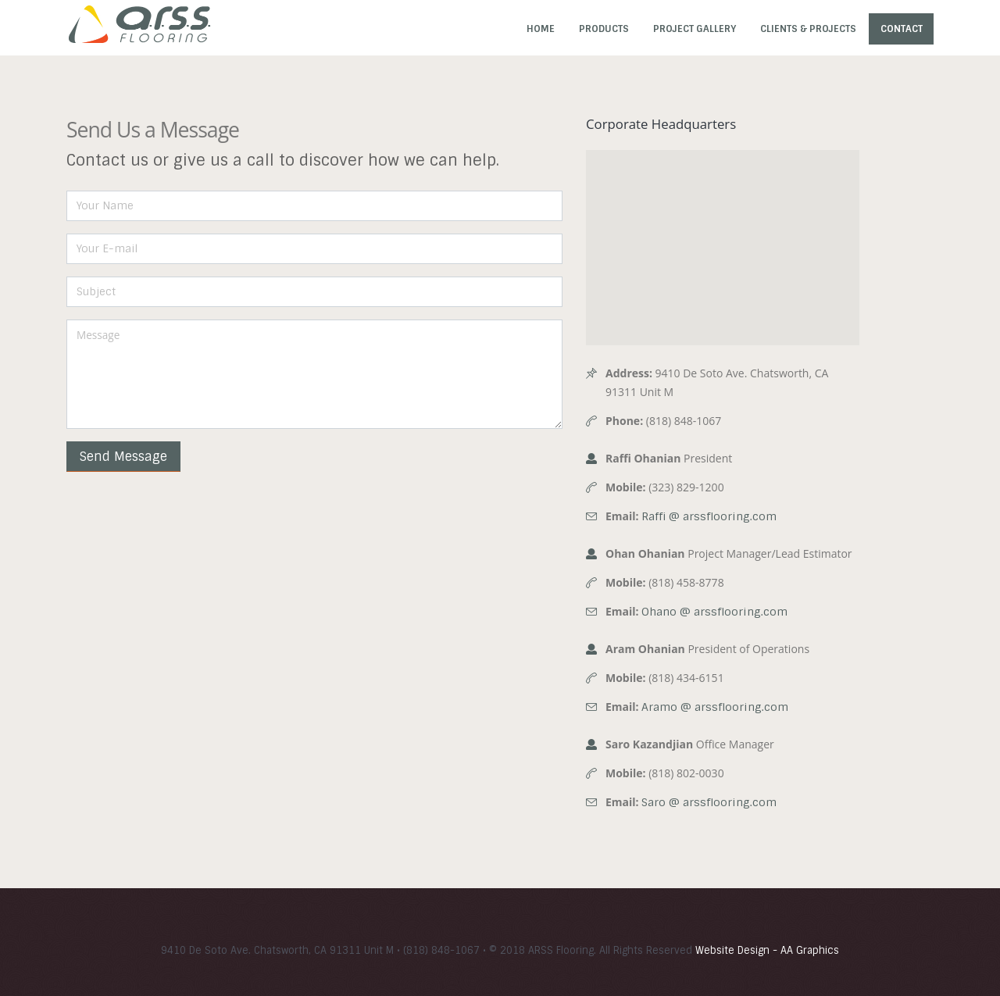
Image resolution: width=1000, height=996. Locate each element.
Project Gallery (694, 29)
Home (541, 29)
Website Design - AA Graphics (767, 950)
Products (604, 29)
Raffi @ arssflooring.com (709, 516)
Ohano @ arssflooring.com (714, 612)
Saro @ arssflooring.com (709, 802)
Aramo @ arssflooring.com (714, 707)
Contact (901, 29)
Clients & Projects (808, 29)
